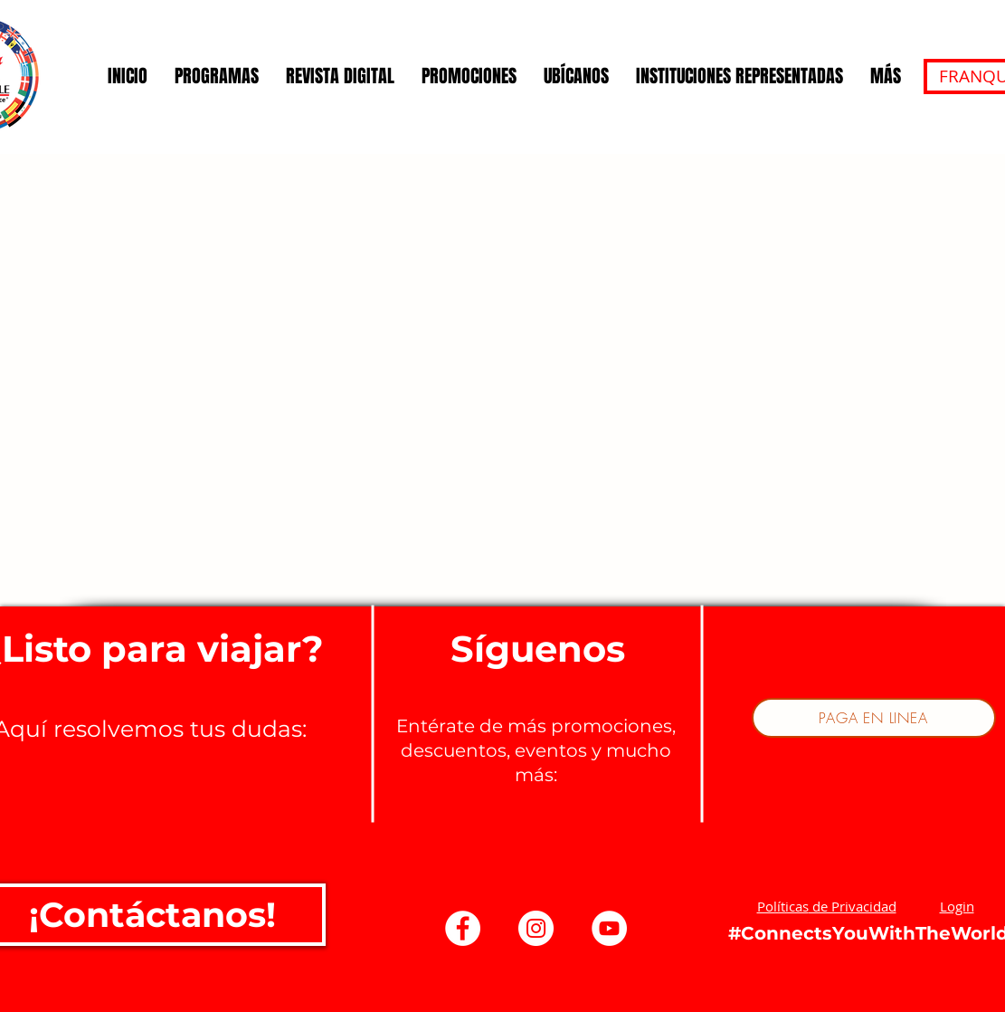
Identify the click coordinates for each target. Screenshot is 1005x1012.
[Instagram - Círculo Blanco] (536, 928)
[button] (826, 906)
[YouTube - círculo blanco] (609, 928)
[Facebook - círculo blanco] (462, 928)
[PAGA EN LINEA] (874, 718)
